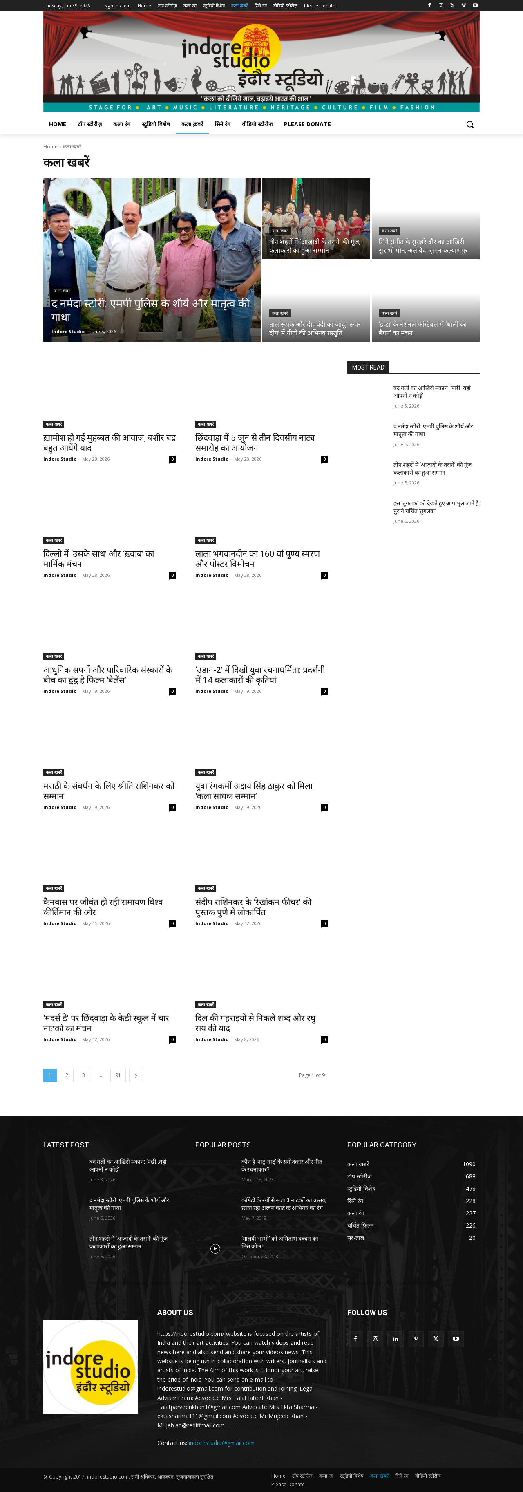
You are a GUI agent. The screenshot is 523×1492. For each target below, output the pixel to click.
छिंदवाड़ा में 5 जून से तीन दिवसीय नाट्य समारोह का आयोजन (255, 443)
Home (50, 146)
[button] (470, 124)
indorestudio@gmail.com (222, 1443)
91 (118, 1075)
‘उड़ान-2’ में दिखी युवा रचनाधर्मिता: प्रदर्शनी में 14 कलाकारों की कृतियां (260, 675)
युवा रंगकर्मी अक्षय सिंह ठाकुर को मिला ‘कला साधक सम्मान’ (254, 791)
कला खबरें (62, 291)
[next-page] (136, 1075)
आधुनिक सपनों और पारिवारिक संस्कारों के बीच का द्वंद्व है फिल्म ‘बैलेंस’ (107, 675)
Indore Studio (59, 459)
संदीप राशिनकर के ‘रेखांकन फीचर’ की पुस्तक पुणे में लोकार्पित (253, 907)
